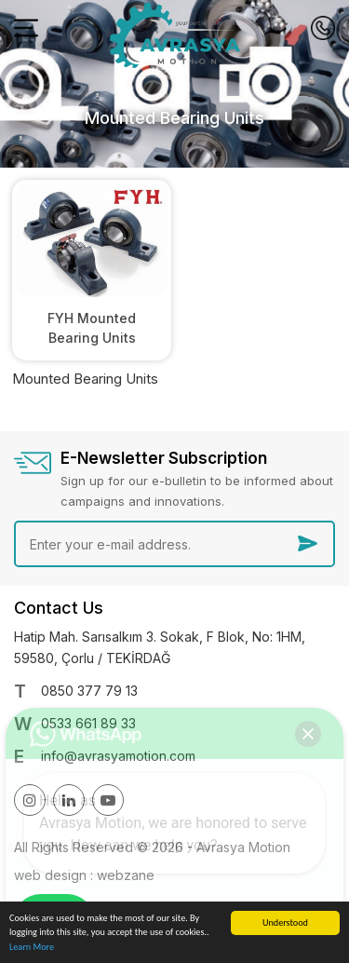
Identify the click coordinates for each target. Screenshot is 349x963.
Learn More (31, 948)
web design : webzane (84, 875)
